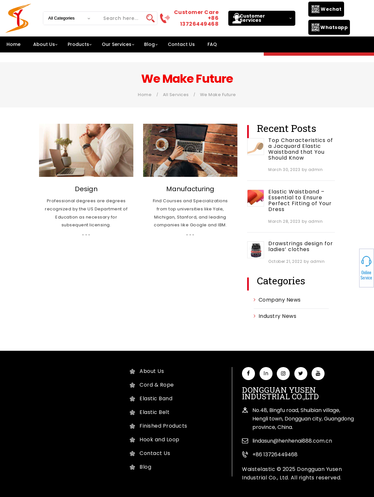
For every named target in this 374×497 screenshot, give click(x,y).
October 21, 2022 (285, 261)
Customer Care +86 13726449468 (196, 18)
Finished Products (163, 426)
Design (86, 189)
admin (315, 169)
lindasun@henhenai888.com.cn (292, 441)
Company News (280, 300)
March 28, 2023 (284, 221)
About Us (152, 371)
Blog (145, 467)
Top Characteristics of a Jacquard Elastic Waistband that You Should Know (300, 149)
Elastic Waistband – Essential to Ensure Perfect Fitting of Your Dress (300, 200)
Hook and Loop (160, 439)
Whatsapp (334, 27)
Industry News (278, 316)
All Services (176, 95)
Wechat (331, 9)
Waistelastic (258, 469)
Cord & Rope (157, 385)
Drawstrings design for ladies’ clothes (300, 246)
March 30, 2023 (284, 169)
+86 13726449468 (275, 454)
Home (145, 95)
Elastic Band (156, 398)
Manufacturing (190, 189)
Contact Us (155, 453)
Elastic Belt (154, 412)
